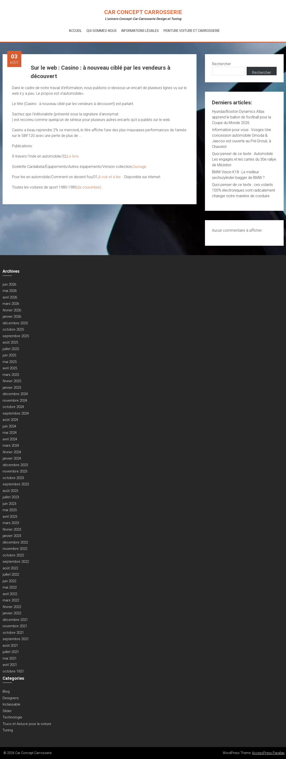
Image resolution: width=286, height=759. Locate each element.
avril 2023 (10, 516)
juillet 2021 (11, 652)
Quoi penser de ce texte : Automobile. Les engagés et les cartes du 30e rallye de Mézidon (244, 159)
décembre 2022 (15, 542)
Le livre (73, 156)
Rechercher (221, 64)
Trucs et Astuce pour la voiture (27, 724)
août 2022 (10, 568)
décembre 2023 (15, 465)
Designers (11, 698)
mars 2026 (11, 304)
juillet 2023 (11, 497)
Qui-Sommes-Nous (101, 31)
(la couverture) (89, 187)
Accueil (75, 31)
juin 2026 (9, 284)
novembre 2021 (15, 626)
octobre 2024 (13, 407)
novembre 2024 (15, 400)
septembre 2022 (16, 561)
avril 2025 (10, 368)
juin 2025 (9, 355)
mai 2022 (10, 587)
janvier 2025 (12, 387)
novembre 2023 (15, 471)
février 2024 (12, 452)
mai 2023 (10, 510)
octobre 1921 (13, 671)
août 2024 (10, 420)
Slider (7, 711)
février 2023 (12, 529)
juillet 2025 (11, 349)
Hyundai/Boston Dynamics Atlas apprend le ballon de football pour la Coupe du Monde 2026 (241, 117)
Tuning (8, 730)
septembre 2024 (16, 413)
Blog (6, 691)
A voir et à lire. (110, 177)
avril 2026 (10, 297)
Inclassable (11, 704)
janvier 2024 (12, 458)
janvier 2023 (12, 536)
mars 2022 (11, 600)
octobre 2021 (13, 633)
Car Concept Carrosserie (143, 12)
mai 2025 (10, 362)
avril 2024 (10, 439)
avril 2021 (10, 665)
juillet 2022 (11, 574)
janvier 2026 (12, 316)
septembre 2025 (16, 336)
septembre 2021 (16, 639)
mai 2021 (10, 658)
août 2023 (10, 491)
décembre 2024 (15, 394)
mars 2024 (11, 445)
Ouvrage (140, 166)
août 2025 (10, 342)
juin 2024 (9, 426)
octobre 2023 (13, 478)
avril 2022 (10, 594)
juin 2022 (9, 581)
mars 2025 (11, 375)
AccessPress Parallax (268, 753)
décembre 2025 (15, 323)
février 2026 (12, 310)
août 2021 (10, 645)
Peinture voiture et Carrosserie (191, 31)
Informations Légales (140, 31)
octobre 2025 (13, 329)
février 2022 (12, 607)
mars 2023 (11, 523)
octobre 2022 (13, 555)
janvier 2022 (12, 613)
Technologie (12, 717)
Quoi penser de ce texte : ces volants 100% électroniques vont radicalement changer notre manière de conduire (243, 190)
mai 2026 (10, 291)
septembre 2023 (16, 484)
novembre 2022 (15, 549)
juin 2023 (9, 504)
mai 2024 (10, 432)
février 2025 (12, 381)
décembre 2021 (15, 620)
